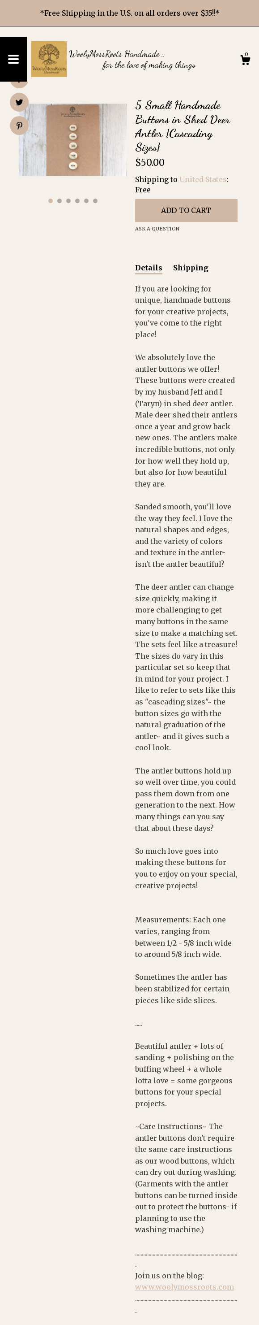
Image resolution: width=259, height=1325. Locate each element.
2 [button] (59, 201)
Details (148, 267)
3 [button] (68, 201)
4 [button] (77, 201)
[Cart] (245, 61)
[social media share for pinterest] (19, 126)
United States (203, 179)
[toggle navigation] (13, 59)
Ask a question (157, 229)
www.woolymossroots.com (184, 1286)
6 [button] (95, 201)
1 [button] (50, 201)
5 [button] (86, 201)
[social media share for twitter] (19, 103)
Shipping (190, 267)
